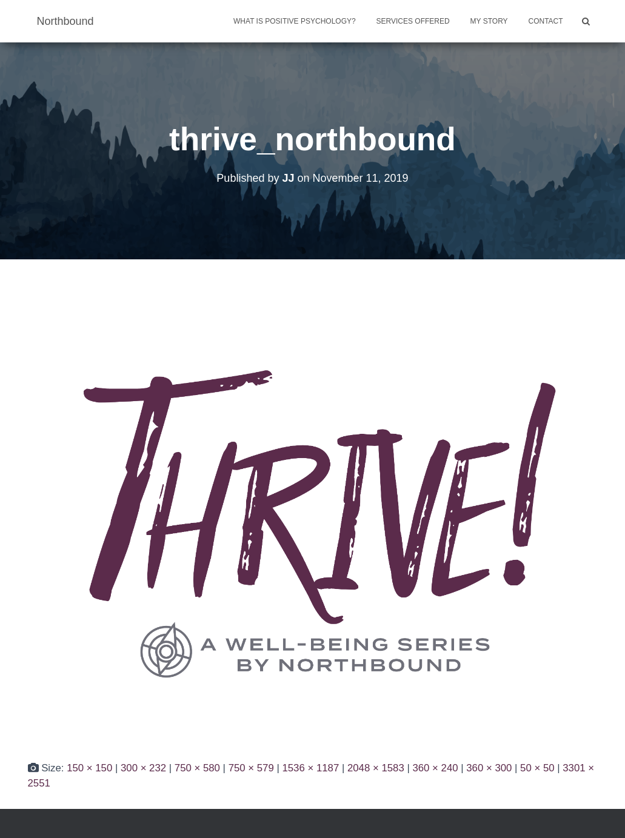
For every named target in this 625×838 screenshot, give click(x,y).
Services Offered (413, 21)
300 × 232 (143, 768)
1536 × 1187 (310, 768)
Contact (546, 21)
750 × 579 (251, 768)
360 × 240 (435, 768)
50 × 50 (537, 768)
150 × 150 (89, 768)
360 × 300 (489, 768)
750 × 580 (197, 768)
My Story (489, 21)
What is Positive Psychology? (294, 21)
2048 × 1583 (375, 768)
